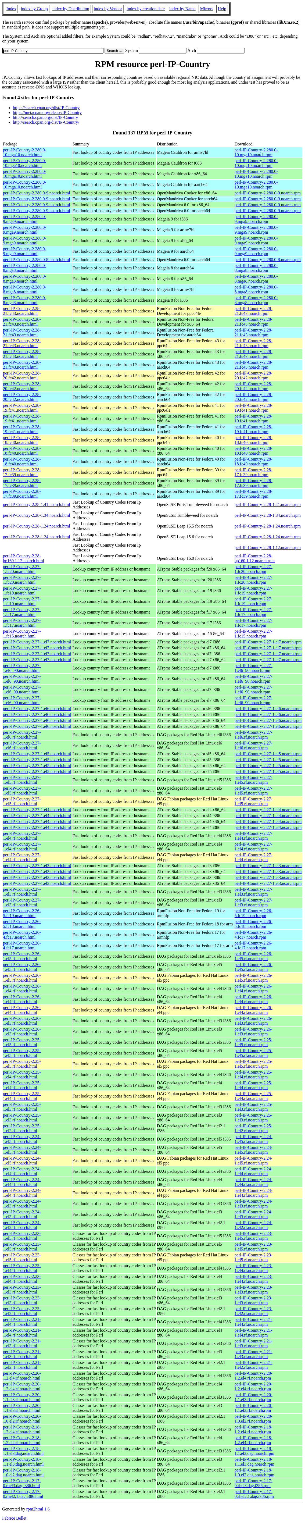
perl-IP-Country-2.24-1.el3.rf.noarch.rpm (253, 1203)
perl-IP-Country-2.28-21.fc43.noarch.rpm (253, 311)
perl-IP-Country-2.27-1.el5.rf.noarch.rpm (253, 780)
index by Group (34, 8)
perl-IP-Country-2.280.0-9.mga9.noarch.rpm (256, 219)
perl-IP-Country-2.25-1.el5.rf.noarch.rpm (253, 1042)
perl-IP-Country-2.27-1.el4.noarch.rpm (268, 809)
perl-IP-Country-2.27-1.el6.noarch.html (37, 708)
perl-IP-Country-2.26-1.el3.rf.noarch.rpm (253, 1020)
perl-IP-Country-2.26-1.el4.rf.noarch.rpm (253, 988)
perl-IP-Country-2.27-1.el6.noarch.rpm (268, 708)
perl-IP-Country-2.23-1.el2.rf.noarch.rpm (253, 1311)
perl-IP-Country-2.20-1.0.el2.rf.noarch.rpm (253, 1418)
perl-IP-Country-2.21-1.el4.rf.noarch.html (22, 1322)
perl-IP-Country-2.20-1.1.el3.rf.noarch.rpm (253, 1397)
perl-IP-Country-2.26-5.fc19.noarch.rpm (253, 913)
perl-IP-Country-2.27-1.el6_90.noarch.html (22, 668)
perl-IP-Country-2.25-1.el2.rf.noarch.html (22, 1128)
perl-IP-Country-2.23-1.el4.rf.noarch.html (22, 1268)
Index (11, 8)
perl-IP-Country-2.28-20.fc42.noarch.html (22, 375)
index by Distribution (70, 8)
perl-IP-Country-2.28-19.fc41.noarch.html (22, 407)
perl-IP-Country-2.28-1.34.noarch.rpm (268, 515)
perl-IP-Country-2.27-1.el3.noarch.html (37, 865)
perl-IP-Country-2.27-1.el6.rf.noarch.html (22, 734)
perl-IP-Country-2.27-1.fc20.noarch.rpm (253, 569)
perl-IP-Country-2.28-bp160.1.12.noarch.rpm (255, 558)
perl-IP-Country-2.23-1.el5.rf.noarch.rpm (253, 1236)
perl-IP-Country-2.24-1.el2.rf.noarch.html (22, 1225)
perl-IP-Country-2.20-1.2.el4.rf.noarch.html (22, 1375)
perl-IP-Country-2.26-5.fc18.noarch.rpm (253, 924)
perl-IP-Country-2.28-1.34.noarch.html (36, 515)
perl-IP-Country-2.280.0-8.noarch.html (36, 259)
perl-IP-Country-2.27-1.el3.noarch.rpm (268, 865)
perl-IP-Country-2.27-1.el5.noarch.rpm (268, 753)
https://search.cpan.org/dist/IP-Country (46, 107)
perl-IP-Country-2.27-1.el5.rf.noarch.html (22, 780)
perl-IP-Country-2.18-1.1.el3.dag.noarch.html (23, 1451)
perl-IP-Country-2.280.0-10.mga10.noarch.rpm (256, 152)
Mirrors (206, 8)
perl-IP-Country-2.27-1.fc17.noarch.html (22, 612)
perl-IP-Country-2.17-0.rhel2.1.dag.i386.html (23, 1494)
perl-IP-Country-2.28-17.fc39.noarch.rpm (253, 472)
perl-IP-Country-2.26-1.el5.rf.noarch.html (22, 956)
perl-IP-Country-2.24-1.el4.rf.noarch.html (22, 1171)
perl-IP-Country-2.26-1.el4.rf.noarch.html (22, 988)
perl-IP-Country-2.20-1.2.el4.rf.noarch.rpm (253, 1375)
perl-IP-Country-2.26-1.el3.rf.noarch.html (22, 1020)
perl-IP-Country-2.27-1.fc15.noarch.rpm (253, 633)
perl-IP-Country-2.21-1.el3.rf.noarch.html (22, 1343)
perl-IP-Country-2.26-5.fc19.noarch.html (22, 913)
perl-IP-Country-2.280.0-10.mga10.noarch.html (24, 152)
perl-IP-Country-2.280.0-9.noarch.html (36, 193)
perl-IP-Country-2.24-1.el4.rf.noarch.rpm (253, 1171)
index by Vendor (108, 8)
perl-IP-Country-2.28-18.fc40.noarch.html (22, 440)
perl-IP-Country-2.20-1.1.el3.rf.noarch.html (22, 1397)
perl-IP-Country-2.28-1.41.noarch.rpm (268, 504)
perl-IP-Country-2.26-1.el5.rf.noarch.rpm (253, 956)
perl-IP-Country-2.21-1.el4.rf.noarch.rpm (253, 1322)
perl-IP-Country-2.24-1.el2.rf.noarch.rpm (253, 1225)
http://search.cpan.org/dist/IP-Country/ (46, 122)
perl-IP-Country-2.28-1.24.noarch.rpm (268, 526)
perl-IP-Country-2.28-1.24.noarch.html (36, 526)
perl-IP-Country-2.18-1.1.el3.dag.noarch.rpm (254, 1451)
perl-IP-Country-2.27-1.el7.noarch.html (37, 642)
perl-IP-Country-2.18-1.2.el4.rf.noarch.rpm (253, 1429)
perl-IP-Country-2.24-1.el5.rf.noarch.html (22, 1139)
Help (222, 8)
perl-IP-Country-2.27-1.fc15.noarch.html (22, 633)
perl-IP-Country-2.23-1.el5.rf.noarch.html (22, 1236)
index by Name (182, 8)
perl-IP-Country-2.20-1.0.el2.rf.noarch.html (22, 1418)
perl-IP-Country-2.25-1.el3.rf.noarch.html (22, 1106)
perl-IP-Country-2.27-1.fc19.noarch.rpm (253, 590)
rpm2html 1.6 (38, 1509)
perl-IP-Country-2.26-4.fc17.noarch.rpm (253, 934)
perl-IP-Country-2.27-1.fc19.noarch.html (22, 590)
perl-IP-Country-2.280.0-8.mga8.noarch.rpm (256, 268)
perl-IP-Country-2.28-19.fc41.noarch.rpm (253, 407)
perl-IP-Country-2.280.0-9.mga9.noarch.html (24, 219)
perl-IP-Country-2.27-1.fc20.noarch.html (22, 569)
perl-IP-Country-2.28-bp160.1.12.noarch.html (23, 558)
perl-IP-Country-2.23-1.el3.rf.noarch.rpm (253, 1289)
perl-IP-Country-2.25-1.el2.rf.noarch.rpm (253, 1128)
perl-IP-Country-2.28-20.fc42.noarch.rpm (253, 375)
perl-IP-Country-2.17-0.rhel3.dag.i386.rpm (253, 1483)
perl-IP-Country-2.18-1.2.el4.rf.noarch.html (22, 1429)
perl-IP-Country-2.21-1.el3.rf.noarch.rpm (253, 1343)
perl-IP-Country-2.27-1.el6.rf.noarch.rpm (253, 734)
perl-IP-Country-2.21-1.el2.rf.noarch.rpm (253, 1365)
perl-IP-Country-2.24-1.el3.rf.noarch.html (22, 1203)
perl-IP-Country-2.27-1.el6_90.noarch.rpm (253, 668)
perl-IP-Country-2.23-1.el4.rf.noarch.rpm (253, 1268)
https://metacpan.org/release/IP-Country (47, 112)
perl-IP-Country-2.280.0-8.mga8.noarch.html (24, 268)
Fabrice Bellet (14, 1518)
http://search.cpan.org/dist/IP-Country (45, 117)
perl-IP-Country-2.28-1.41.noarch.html (36, 504)
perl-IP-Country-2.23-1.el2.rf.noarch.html (22, 1311)
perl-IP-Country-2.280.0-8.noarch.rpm (268, 259)
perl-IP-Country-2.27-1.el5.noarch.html (37, 753)
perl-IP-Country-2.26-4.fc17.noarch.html (22, 934)
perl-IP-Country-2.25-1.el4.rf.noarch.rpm (253, 1074)
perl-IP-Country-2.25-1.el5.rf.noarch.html (22, 1042)
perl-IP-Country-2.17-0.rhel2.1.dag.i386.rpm (254, 1494)
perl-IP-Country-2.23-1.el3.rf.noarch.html (22, 1289)
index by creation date (146, 8)
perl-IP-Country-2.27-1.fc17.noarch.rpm (253, 612)
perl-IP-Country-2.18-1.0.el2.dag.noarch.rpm (254, 1472)
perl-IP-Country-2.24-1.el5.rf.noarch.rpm (253, 1139)
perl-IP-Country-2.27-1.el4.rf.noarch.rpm (253, 835)
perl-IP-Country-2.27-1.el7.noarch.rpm (268, 642)
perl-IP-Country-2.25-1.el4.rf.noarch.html (22, 1074)
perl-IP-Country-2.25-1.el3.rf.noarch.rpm (253, 1106)
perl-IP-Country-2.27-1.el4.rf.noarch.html (22, 835)
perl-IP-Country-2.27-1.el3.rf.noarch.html (22, 891)
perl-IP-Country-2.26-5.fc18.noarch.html (22, 924)
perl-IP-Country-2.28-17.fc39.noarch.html (22, 472)
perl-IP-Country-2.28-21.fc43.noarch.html (22, 311)
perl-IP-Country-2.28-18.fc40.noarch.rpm (253, 440)
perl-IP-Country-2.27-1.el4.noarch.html (37, 809)
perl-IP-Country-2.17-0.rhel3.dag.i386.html (22, 1483)
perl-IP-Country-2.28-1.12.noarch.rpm (268, 547)
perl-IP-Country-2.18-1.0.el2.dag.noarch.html (23, 1472)
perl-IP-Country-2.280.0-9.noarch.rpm (268, 193)
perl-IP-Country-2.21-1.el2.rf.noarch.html (22, 1365)
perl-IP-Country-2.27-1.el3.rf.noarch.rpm (253, 891)
